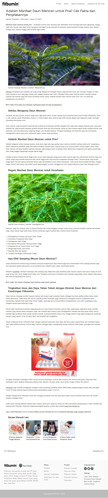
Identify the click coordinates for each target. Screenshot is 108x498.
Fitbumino (9, 387)
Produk (59, 4)
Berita (67, 4)
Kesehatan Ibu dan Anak (96, 4)
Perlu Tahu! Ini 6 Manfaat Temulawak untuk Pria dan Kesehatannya (38, 105)
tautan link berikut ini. (72, 406)
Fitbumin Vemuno (71, 477)
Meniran (9, 92)
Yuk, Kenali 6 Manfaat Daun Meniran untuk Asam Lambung (35, 282)
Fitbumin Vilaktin (70, 474)
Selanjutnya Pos (99, 451)
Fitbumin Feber (70, 471)
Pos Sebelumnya (9, 451)
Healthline (16, 271)
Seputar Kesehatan (78, 4)
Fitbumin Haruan (70, 468)
